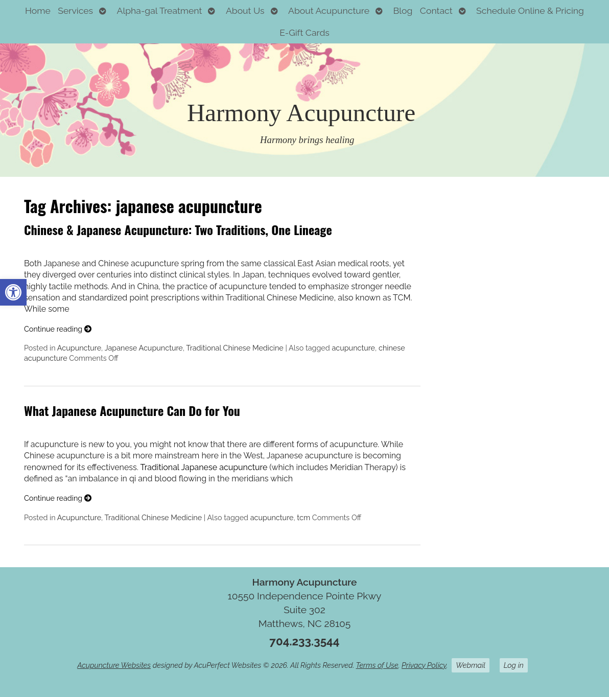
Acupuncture (79, 347)
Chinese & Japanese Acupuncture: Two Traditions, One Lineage (178, 229)
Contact (436, 10)
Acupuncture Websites (114, 665)
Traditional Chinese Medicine (235, 347)
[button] (13, 292)
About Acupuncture (328, 10)
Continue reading (57, 328)
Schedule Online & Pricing (530, 10)
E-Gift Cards (304, 32)
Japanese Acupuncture (144, 347)
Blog (403, 10)
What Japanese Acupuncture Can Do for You (132, 410)
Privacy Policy (424, 665)
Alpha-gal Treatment (159, 10)
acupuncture (353, 347)
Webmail (470, 665)
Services (75, 10)
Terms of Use (377, 665)
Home (38, 10)
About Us (245, 10)
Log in (514, 665)
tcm (303, 517)
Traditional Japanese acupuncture (203, 467)
